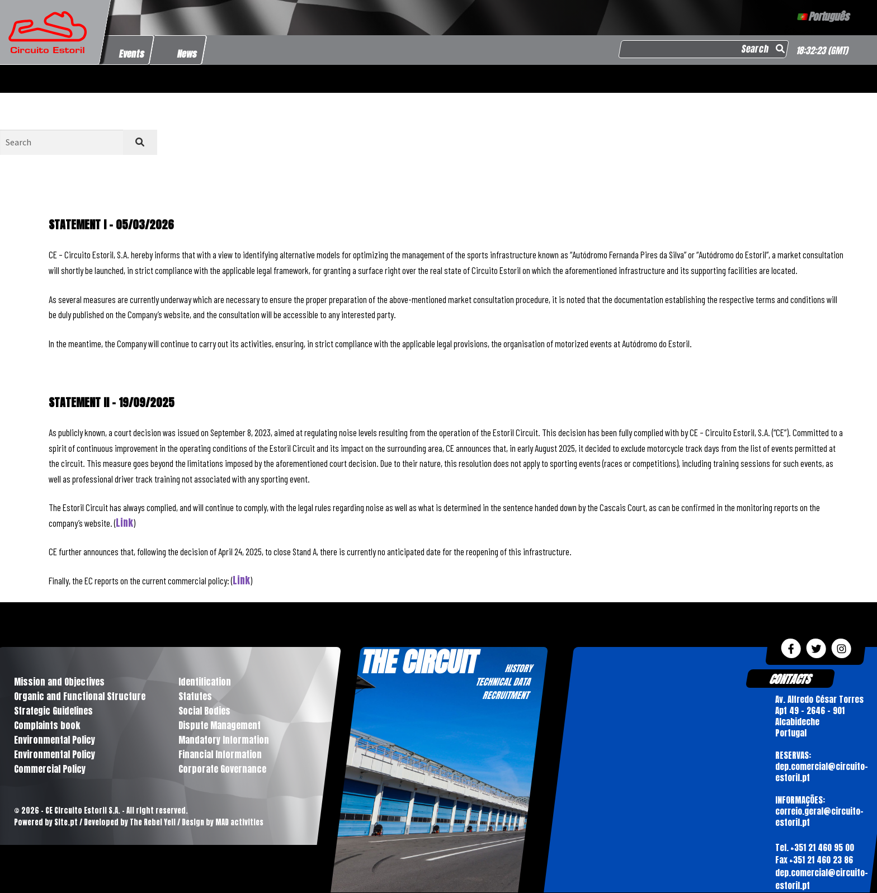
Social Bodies (204, 710)
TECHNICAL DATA (503, 681)
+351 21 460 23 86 (820, 860)
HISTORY (518, 668)
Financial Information (220, 754)
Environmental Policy (54, 739)
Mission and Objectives (59, 681)
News (187, 53)
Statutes (195, 696)
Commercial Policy (50, 769)
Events (132, 53)
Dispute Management (219, 725)
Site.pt (66, 822)
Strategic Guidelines (53, 710)
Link (124, 523)
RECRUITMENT (505, 695)
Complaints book (47, 725)
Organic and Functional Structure (79, 696)
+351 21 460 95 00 (822, 847)
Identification (204, 681)
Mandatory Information (223, 739)
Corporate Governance (222, 769)
